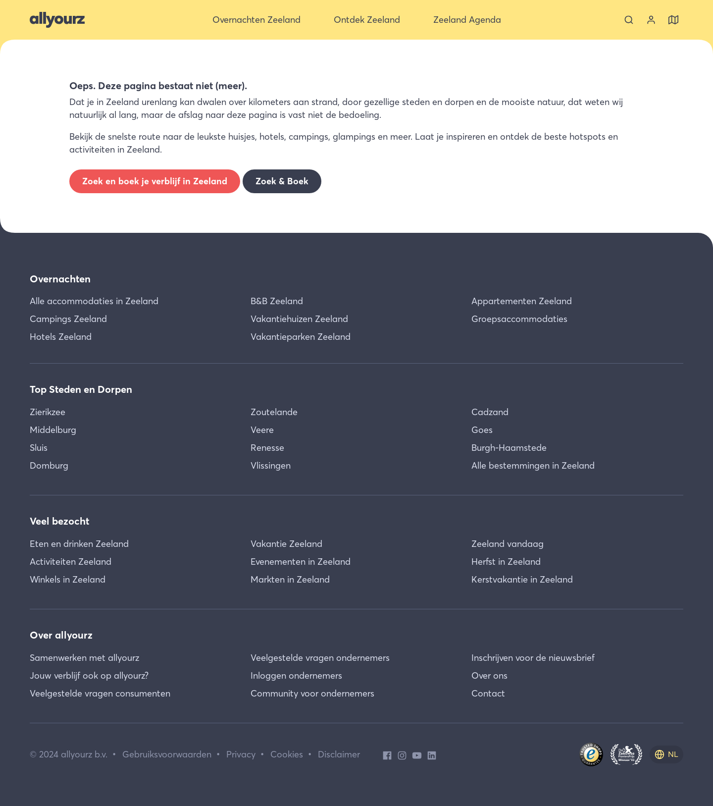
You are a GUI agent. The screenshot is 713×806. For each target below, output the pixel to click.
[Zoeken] (629, 20)
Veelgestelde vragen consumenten (100, 693)
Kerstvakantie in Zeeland (522, 579)
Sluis (39, 447)
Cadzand (490, 412)
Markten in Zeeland (290, 579)
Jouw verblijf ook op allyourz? (89, 675)
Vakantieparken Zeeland (301, 336)
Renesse (267, 447)
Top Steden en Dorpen (81, 389)
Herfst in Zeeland (506, 561)
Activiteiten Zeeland (70, 561)
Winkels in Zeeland (67, 579)
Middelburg (53, 429)
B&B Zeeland (277, 301)
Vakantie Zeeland (286, 543)
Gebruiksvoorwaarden (166, 754)
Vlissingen (271, 465)
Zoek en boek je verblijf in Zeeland (154, 181)
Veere (262, 429)
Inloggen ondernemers (296, 675)
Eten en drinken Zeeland (79, 543)
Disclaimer (339, 754)
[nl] (666, 754)
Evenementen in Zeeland (301, 561)
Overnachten (60, 278)
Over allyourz (61, 635)
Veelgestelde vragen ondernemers (320, 657)
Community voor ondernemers (312, 693)
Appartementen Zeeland (521, 301)
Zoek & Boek (281, 181)
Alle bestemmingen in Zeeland (533, 465)
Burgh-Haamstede (509, 447)
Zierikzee (47, 412)
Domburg (49, 465)
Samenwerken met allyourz (84, 657)
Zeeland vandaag (507, 543)
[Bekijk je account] (651, 20)
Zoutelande (274, 412)
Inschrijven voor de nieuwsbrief (533, 657)
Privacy (240, 754)
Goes (482, 429)
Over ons (489, 675)
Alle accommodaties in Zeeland (94, 301)
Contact (488, 693)
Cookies (286, 754)
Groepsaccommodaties (519, 318)
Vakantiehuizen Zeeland (299, 318)
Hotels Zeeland (61, 336)
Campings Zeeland (68, 318)
